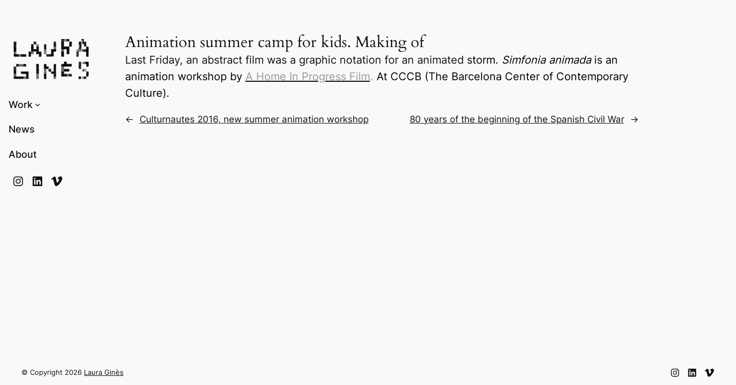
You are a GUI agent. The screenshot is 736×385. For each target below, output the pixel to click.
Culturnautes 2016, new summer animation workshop (254, 119)
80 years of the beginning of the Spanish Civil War (517, 119)
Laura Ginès (104, 372)
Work (21, 104)
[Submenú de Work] (38, 104)
